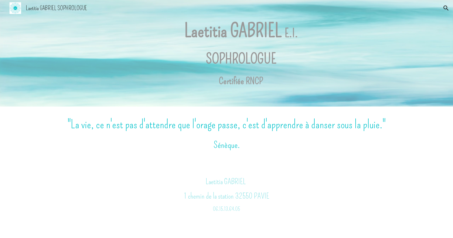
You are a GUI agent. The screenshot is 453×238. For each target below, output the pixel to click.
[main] (241, 53)
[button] (446, 8)
